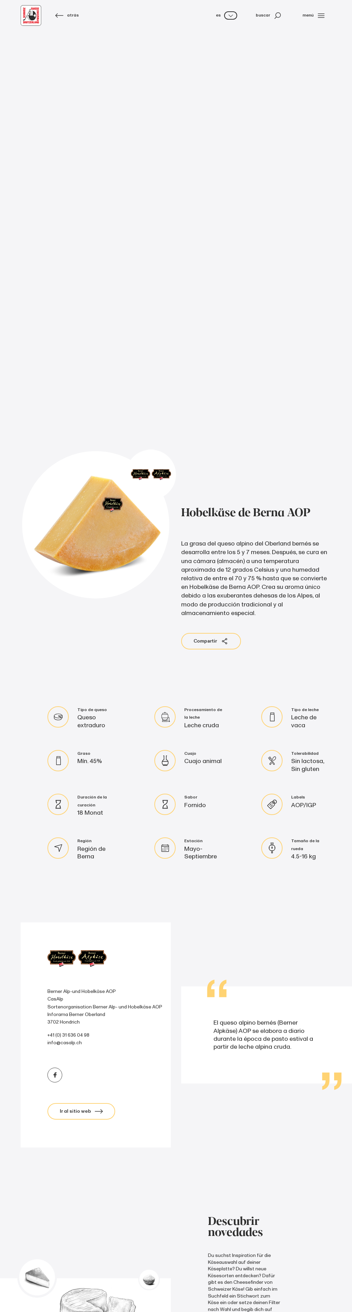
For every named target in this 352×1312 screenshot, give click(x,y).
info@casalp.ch (64, 1042)
